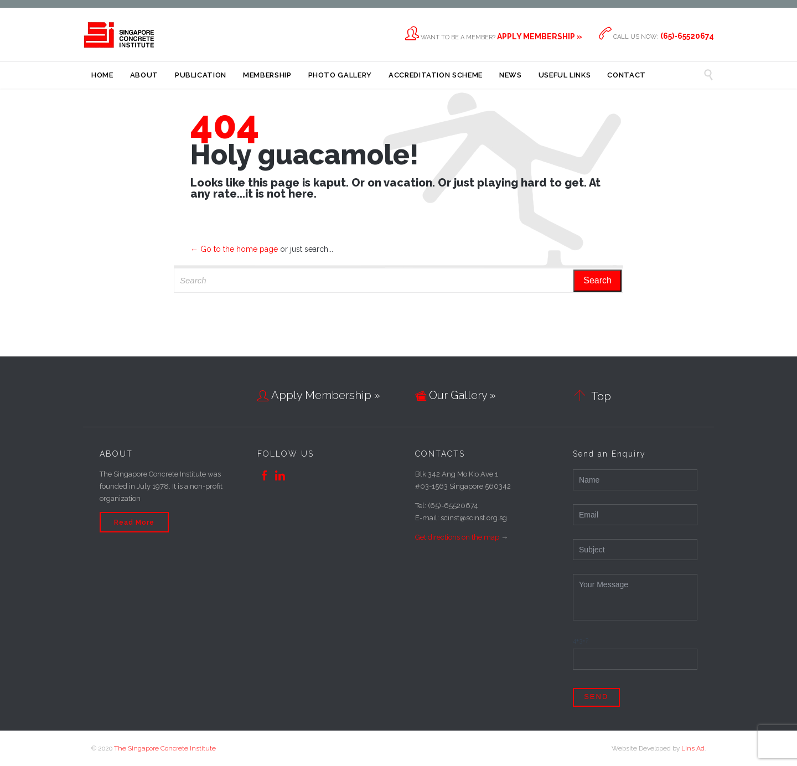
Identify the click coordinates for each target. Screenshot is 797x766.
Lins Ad (693, 748)
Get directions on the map (457, 537)
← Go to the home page (234, 249)
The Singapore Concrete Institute (165, 748)
